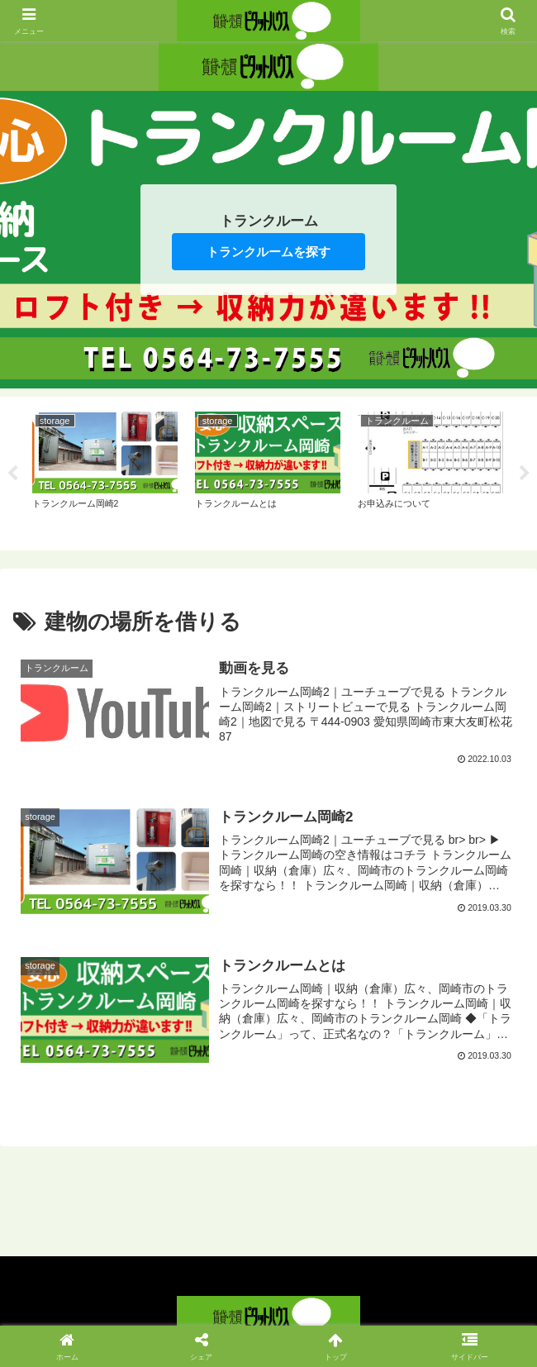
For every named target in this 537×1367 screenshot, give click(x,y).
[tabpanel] (104, 471)
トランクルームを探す (268, 252)
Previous (12, 473)
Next (524, 473)
